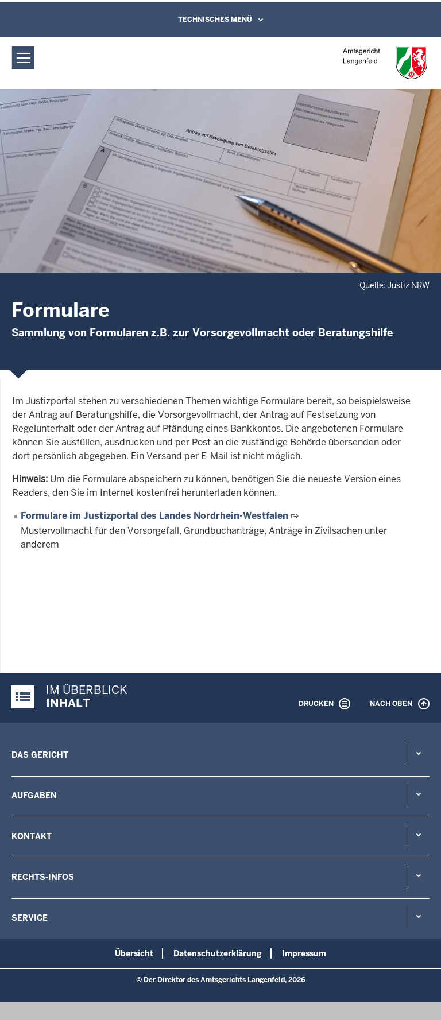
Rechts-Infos (42, 877)
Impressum (304, 953)
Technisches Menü (215, 19)
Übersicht (134, 953)
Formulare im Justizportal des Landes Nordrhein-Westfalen (154, 516)
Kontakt (31, 836)
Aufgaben (34, 795)
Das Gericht (39, 755)
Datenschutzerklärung (217, 953)
